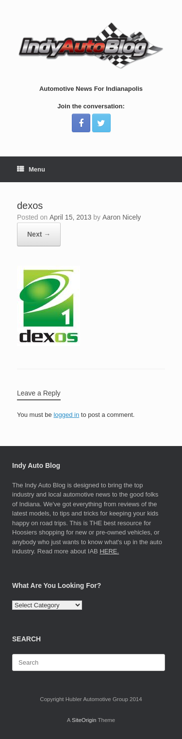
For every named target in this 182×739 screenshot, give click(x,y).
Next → (38, 234)
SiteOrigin (84, 720)
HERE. (109, 551)
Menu (31, 169)
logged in (66, 414)
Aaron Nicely (121, 217)
